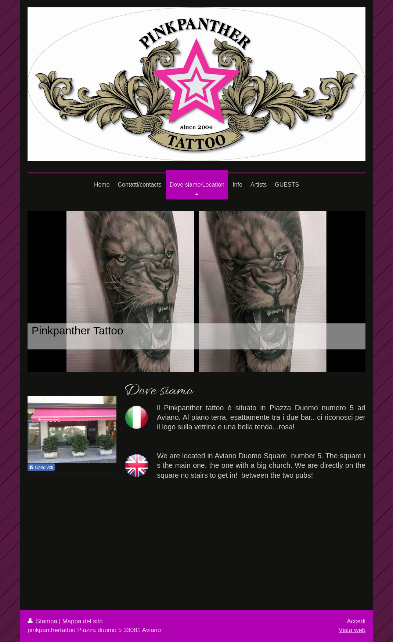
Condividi (41, 467)
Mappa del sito (82, 621)
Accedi (356, 621)
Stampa (43, 621)
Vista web (352, 630)
